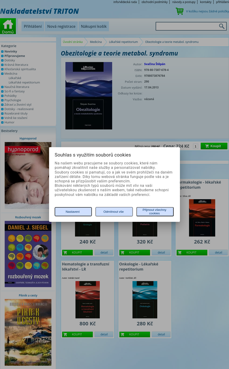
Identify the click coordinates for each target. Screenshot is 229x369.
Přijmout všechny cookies (154, 211)
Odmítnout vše (114, 211)
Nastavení (73, 211)
